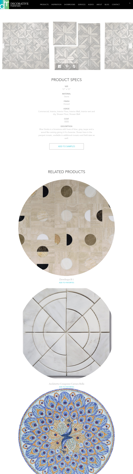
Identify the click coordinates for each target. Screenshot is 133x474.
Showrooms (69, 4)
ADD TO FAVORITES (66, 283)
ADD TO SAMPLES (66, 146)
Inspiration (56, 4)
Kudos (91, 4)
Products (44, 4)
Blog (107, 4)
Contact (116, 4)
